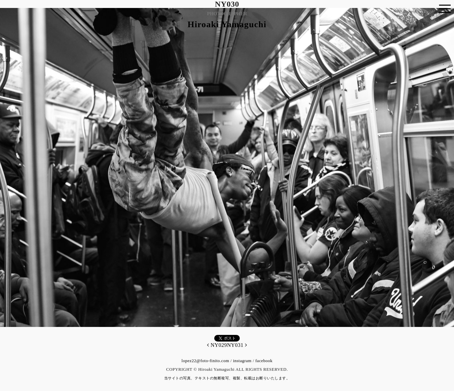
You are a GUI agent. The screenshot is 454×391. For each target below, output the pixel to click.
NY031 (237, 345)
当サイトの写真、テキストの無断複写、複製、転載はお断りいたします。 (227, 378)
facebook (264, 360)
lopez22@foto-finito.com (205, 360)
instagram (242, 360)
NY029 (217, 345)
